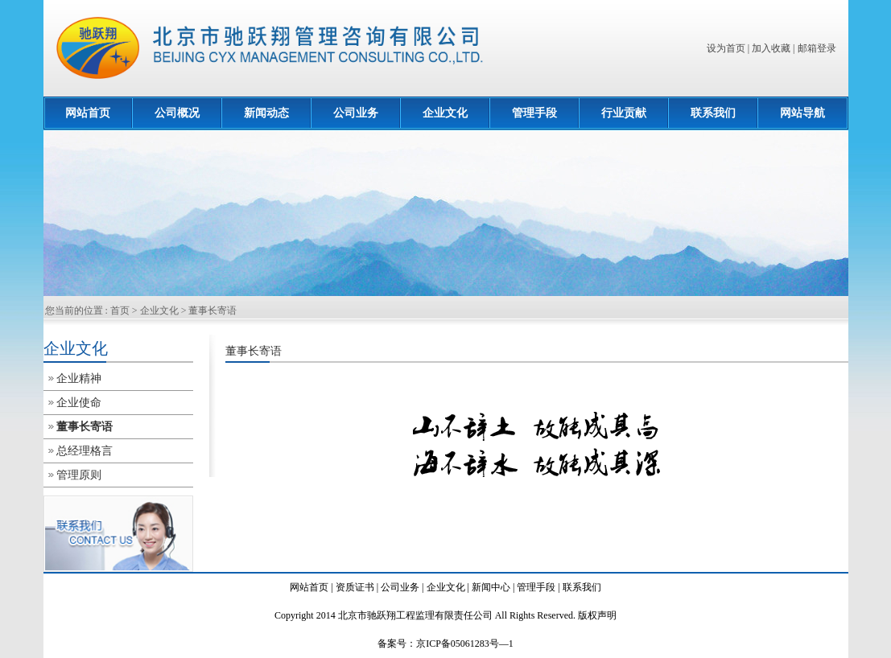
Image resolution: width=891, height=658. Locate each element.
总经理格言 (84, 451)
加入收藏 (771, 48)
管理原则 (78, 475)
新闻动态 (266, 113)
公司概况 (177, 113)
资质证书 (355, 587)
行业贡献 (623, 113)
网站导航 (802, 113)
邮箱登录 (817, 48)
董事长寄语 (212, 310)
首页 (120, 310)
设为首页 (726, 48)
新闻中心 (491, 587)
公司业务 (355, 113)
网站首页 (87, 113)
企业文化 (445, 113)
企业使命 (78, 403)
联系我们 (713, 113)
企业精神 (78, 378)
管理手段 (534, 113)
